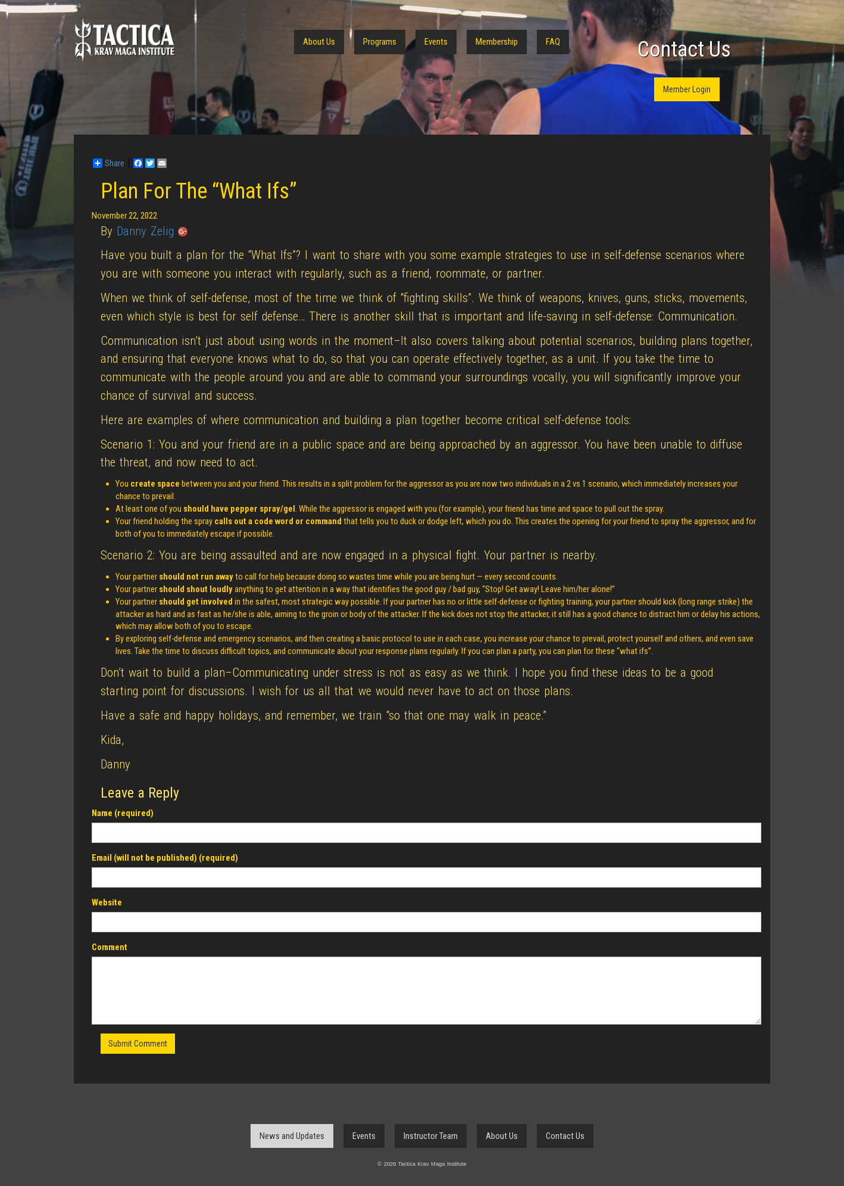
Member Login (687, 89)
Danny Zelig (145, 231)
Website (107, 902)
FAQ (553, 41)
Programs (379, 41)
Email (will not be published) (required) (165, 857)
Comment (109, 947)
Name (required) (123, 813)
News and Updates (292, 1136)
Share (108, 163)
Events (436, 41)
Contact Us (684, 49)
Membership (497, 41)
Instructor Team (431, 1136)
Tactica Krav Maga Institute (124, 40)
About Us (319, 41)
